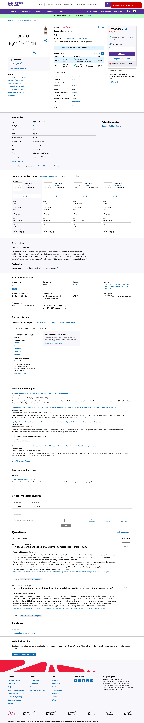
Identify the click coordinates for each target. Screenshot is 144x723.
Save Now (87, 15)
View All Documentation (19, 69)
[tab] (12, 20)
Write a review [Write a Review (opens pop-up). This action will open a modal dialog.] (71, 38)
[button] (92, 11)
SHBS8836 (17, 343)
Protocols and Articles (16, 86)
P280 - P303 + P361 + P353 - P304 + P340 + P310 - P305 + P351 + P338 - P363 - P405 (116, 286)
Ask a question (123, 527)
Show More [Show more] (17, 161)
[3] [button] (53, 259)
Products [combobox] (39, 4)
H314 (75, 284)
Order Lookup (106, 11)
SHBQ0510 (18, 354)
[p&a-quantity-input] (122, 49)
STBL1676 (17, 346)
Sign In (64, 47)
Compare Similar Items (17, 77)
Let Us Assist (114, 82)
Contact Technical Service (24, 649)
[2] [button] (16, 259)
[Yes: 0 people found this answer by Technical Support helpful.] (23, 574)
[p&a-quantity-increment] (133, 49)
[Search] (108, 4)
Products (10, 21)
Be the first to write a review (26, 628)
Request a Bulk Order (122, 59)
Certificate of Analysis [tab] (23, 322)
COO (19, 64)
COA (12, 64)
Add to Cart (122, 54)
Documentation (14, 83)
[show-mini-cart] (131, 11)
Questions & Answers (16, 92)
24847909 (74, 92)
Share (101, 27)
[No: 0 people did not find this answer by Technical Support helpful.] (30, 574)
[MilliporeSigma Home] (15, 4)
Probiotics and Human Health (23, 479)
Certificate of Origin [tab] (46, 322)
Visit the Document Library (54, 343)
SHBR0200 (17, 351)
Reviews (11, 95)
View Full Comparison (48, 176)
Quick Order (118, 11)
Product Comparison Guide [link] (48, 166)
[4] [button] (86, 259)
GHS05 (14, 289)
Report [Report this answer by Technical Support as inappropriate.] (38, 574)
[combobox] (73, 4)
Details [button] (130, 37)
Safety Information (15, 80)
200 (34, 126)
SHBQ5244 (18, 348)
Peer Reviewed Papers (16, 89)
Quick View (27, 196)
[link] (111, 126)
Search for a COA (20, 374)
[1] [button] (45, 256)
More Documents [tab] (67, 322)
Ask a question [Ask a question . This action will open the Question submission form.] (83, 38)
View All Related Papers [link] (21, 461)
